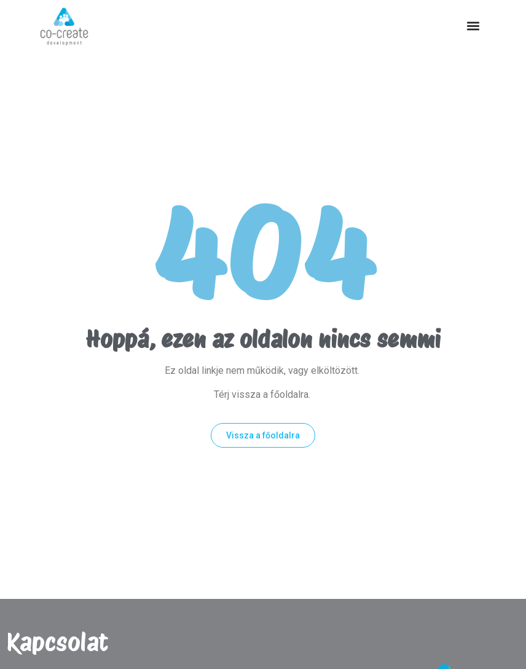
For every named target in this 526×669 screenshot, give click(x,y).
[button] (473, 26)
